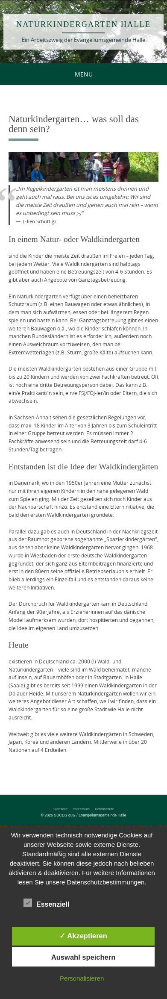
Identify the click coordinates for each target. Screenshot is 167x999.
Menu (84, 74)
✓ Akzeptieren (83, 936)
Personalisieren (82, 978)
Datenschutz (104, 809)
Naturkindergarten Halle (83, 24)
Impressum (81, 809)
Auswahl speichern (83, 957)
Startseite (60, 809)
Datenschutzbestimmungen (106, 882)
